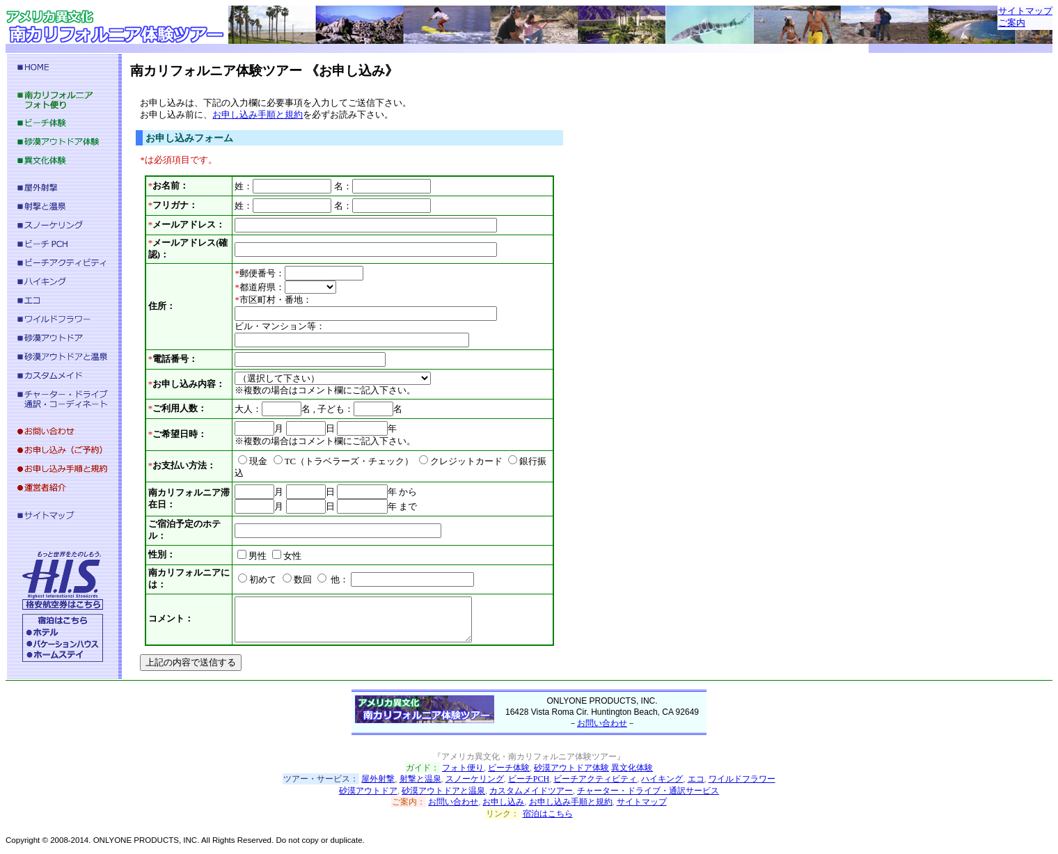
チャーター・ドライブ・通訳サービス (648, 791)
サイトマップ (1025, 11)
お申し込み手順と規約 (571, 802)
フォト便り (463, 768)
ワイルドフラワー (742, 779)
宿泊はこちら (548, 814)
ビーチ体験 (509, 768)
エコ (696, 779)
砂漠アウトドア (368, 791)
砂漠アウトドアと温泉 (443, 791)
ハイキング (662, 779)
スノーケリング (474, 779)
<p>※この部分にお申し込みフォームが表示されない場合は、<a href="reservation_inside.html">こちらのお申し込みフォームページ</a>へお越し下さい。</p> (349, 380)
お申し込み (503, 802)
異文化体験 (632, 768)
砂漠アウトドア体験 (571, 768)
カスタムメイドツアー (531, 791)
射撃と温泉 (420, 779)
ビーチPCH (529, 779)
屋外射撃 (378, 779)
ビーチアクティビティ (595, 779)
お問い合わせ (602, 723)
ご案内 (1011, 23)
